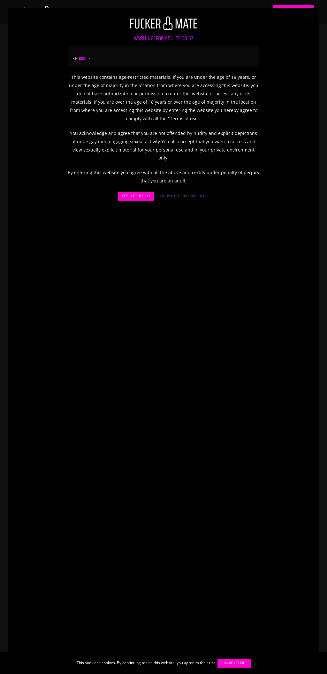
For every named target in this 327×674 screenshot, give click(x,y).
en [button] (79, 59)
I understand (234, 663)
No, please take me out (182, 196)
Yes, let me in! (136, 196)
